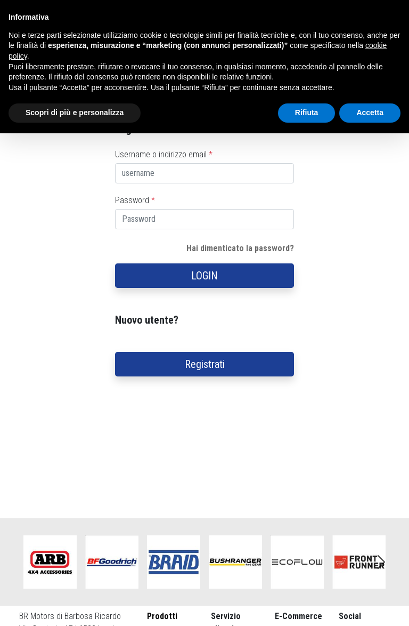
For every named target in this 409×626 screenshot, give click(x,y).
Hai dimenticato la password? (240, 248)
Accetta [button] (369, 112)
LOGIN (204, 275)
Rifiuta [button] (306, 112)
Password (135, 200)
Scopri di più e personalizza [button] (75, 112)
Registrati (205, 364)
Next (381, 562)
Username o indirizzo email (163, 154)
